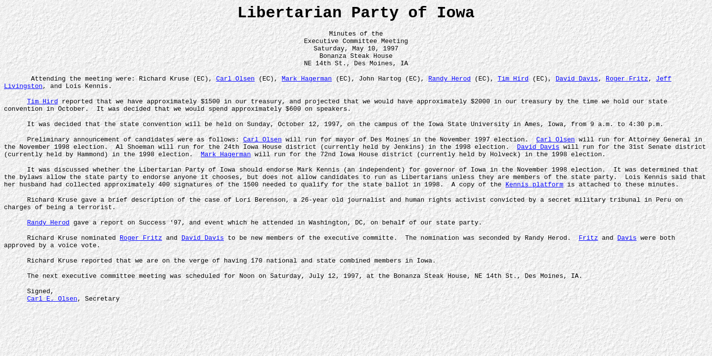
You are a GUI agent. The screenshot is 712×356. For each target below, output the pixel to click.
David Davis (576, 87)
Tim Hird (512, 87)
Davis (626, 267)
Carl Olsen (235, 87)
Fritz (588, 267)
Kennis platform (534, 207)
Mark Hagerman (307, 87)
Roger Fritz (627, 87)
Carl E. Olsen (52, 335)
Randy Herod (449, 87)
